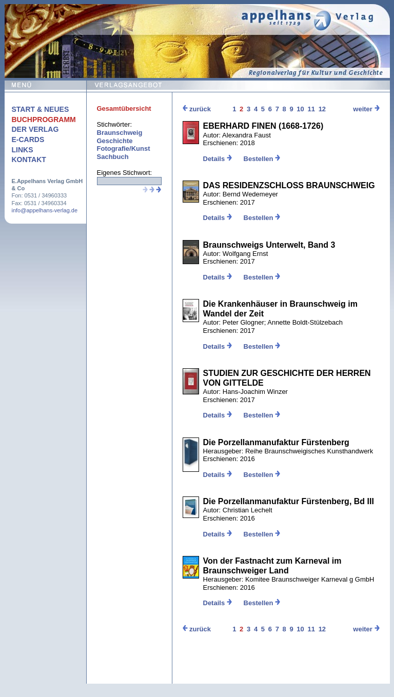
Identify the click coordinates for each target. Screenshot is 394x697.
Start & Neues (40, 109)
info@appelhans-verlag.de (45, 210)
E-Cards (28, 139)
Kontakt (29, 159)
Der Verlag (35, 129)
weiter (366, 109)
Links (22, 150)
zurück (197, 109)
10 (300, 109)
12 (322, 109)
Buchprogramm (44, 119)
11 (311, 109)
